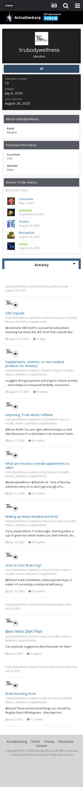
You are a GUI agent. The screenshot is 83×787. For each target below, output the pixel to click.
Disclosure (65, 741)
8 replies (40, 392)
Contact (41, 746)
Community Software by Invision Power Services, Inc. (41, 755)
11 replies (35, 719)
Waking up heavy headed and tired (31, 516)
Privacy (49, 741)
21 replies (36, 591)
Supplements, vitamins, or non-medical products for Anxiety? (34, 364)
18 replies (36, 542)
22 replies (36, 493)
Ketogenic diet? (62, 604)
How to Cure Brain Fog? (23, 565)
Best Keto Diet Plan (23, 631)
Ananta (24, 221)
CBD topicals (60, 286)
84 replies (36, 440)
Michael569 (26, 233)
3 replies (34, 654)
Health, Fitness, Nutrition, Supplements (41, 320)
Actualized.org (17, 741)
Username (26, 199)
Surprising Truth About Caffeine (29, 414)
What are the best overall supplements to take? (37, 465)
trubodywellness (16, 286)
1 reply (39, 339)
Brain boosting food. (20, 693)
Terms (35, 741)
